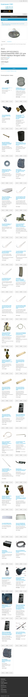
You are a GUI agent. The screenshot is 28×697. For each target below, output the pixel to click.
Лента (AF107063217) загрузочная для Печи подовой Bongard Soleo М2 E (6, 415)
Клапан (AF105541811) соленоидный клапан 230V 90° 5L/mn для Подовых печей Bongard (6, 334)
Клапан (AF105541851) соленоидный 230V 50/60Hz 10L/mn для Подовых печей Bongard (21, 225)
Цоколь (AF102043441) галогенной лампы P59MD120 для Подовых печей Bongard (6, 443)
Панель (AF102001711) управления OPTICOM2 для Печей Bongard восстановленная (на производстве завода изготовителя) (20, 607)
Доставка (2, 681)
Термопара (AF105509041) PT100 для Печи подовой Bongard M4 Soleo (21, 333)
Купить (14, 68)
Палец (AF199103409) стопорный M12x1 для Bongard (6, 116)
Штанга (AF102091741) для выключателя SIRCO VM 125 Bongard (21, 633)
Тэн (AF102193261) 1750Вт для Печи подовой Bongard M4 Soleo (21, 252)
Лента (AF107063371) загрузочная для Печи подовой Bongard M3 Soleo (20, 388)
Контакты (2, 684)
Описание (3, 41)
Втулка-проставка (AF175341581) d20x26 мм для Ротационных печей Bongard (21, 143)
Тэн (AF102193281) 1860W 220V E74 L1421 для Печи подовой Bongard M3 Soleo (21, 307)
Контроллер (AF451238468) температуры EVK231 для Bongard (7, 552)
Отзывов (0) (9, 41)
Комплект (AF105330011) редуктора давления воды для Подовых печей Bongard (7, 361)
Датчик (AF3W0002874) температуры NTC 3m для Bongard (21, 551)
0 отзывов (8, 70)
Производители (3, 687)
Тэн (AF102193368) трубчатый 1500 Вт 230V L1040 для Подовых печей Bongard (6, 470)
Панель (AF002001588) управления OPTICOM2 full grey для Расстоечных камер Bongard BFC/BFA (7, 633)
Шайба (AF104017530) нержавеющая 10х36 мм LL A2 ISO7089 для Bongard (6, 171)
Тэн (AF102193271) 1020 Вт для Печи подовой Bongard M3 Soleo (6, 279)
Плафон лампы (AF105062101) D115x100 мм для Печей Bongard (20, 88)
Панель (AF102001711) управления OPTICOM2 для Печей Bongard (20, 415)
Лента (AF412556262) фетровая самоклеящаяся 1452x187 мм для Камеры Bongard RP (21, 498)
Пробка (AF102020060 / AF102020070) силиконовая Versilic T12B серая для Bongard (21, 579)
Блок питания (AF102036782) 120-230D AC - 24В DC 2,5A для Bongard (20, 171)
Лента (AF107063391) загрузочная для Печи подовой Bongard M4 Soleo (6, 388)
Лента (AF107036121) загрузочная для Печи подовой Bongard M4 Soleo (20, 361)
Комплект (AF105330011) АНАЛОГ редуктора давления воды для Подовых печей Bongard (6, 497)
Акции (2, 688)
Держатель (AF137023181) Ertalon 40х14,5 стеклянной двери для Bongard (7, 606)
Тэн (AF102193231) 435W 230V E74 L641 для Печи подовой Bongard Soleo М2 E (6, 307)
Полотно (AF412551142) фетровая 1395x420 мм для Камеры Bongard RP (21, 524)
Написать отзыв (13, 70)
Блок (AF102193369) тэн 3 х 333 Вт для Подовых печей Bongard (7, 224)
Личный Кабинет (4, 691)
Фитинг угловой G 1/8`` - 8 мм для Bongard (7, 88)
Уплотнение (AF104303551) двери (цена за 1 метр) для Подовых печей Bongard (21, 279)
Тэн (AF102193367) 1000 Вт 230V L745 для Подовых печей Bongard (21, 442)
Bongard (8, 57)
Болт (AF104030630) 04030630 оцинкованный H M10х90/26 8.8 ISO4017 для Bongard (6, 143)
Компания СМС (7, 4)
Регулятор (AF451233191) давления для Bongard (7, 578)
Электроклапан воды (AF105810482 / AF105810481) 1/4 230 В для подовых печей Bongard (20, 117)
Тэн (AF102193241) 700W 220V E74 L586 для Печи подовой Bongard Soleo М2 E (20, 198)
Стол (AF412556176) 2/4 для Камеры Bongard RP (6, 524)
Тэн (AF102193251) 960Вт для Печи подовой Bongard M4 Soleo (7, 252)
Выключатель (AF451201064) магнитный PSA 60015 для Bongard (21, 469)
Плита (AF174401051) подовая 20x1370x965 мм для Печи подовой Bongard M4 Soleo (7, 198)
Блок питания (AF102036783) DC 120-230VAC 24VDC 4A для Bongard (6, 660)
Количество (2, 63)
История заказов (4, 692)
